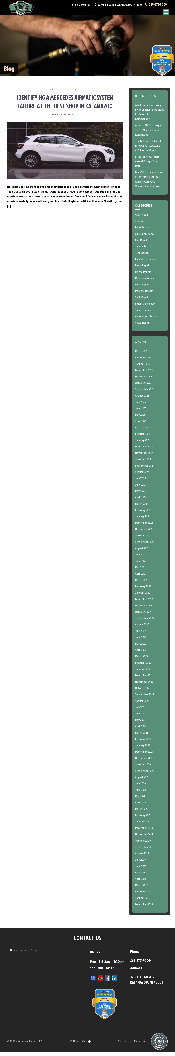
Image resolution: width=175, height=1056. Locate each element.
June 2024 (141, 488)
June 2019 (141, 869)
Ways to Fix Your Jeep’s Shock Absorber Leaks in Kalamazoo (149, 133)
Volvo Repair (142, 326)
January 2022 (142, 672)
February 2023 (143, 590)
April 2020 (141, 806)
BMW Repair (142, 231)
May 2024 (140, 494)
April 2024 (141, 501)
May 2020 (140, 799)
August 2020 (142, 780)
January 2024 (142, 520)
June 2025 (141, 412)
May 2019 (140, 876)
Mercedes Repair (65, 92)
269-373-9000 (157, 6)
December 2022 (144, 602)
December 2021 (144, 679)
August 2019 (142, 857)
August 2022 (142, 628)
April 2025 (141, 424)
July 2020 (140, 787)
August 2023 (142, 551)
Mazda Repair (143, 275)
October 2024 (143, 462)
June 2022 (141, 640)
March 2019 (141, 888)
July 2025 (140, 405)
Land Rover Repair (145, 262)
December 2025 (144, 373)
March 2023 (141, 583)
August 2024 (142, 475)
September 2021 (144, 698)
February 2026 (143, 361)
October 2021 (143, 691)
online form (30, 954)
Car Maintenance (145, 237)
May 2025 (140, 418)
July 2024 (140, 481)
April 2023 (141, 577)
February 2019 (143, 895)
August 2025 (142, 399)
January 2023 (142, 596)
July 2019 (140, 863)
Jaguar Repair (143, 250)
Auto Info (140, 224)
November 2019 (144, 838)
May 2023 (140, 571)
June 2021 (141, 717)
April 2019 (141, 882)
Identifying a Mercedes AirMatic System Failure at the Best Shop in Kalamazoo (65, 105)
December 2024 (144, 450)
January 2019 (142, 901)
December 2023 (144, 526)
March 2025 (141, 431)
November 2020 (144, 761)
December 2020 (144, 755)
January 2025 (142, 443)
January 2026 (142, 367)
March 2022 (141, 659)
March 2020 (141, 812)
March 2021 (141, 736)
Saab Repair (142, 301)
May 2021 (140, 723)
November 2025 (144, 380)
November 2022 (144, 609)
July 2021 (140, 710)
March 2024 (141, 507)
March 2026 (141, 354)
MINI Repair (142, 288)
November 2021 (144, 685)
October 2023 (143, 539)
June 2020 (141, 793)
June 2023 (141, 564)
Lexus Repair (142, 269)
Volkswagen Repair (146, 320)
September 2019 (144, 850)
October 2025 (143, 386)
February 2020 (143, 818)
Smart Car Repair (145, 307)
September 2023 (144, 545)
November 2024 (144, 456)
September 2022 (144, 621)
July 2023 (140, 558)
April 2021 (141, 730)
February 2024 (143, 513)
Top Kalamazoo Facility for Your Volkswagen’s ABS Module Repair (149, 149)
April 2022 (141, 653)
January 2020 (142, 825)
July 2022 (140, 634)
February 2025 (143, 437)
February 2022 (143, 666)
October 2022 (143, 615)
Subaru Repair (143, 313)
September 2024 (144, 469)
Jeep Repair (142, 256)
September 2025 (144, 393)
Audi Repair (141, 218)
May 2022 (140, 647)
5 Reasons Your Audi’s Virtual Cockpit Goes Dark (147, 164)
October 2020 (143, 768)
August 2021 (142, 704)
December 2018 (144, 907)
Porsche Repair (144, 294)
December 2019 (144, 831)
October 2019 (143, 844)
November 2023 (144, 532)
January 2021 (142, 749)
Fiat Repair (141, 243)
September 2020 (144, 774)
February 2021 (143, 742)
